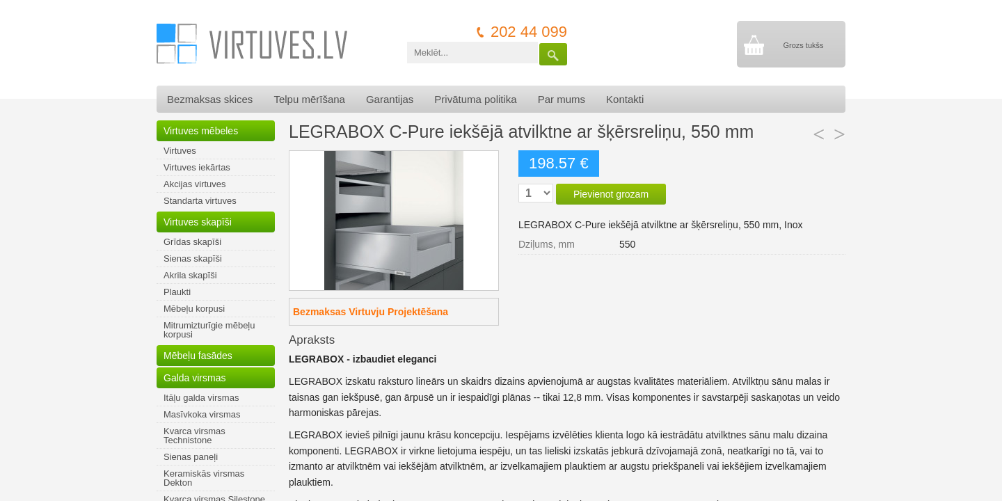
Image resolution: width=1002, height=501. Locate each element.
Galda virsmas (194, 377)
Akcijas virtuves (195, 184)
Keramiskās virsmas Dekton (204, 478)
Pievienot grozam (611, 194)
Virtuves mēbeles (201, 130)
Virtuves (180, 150)
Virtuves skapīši (198, 222)
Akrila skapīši (190, 275)
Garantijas (389, 99)
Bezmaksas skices (210, 99)
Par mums (561, 99)
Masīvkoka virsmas (202, 414)
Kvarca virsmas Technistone (194, 435)
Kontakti (625, 99)
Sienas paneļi (191, 457)
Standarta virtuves (200, 201)
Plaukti (177, 292)
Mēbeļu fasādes (198, 355)
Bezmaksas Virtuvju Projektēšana (370, 311)
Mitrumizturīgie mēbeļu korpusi (209, 330)
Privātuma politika (475, 99)
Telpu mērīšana (309, 99)
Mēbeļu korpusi (194, 308)
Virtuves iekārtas (197, 167)
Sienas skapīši (193, 258)
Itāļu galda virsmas (201, 397)
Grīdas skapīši (192, 242)
